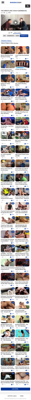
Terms (21, 396)
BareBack (15, 2)
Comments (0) (24, 35)
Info (4, 35)
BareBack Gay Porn (14, 398)
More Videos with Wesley (9, 43)
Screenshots (10, 35)
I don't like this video (11, 33)
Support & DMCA (12, 396)
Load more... (15, 389)
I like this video (9, 33)
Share (17, 35)
